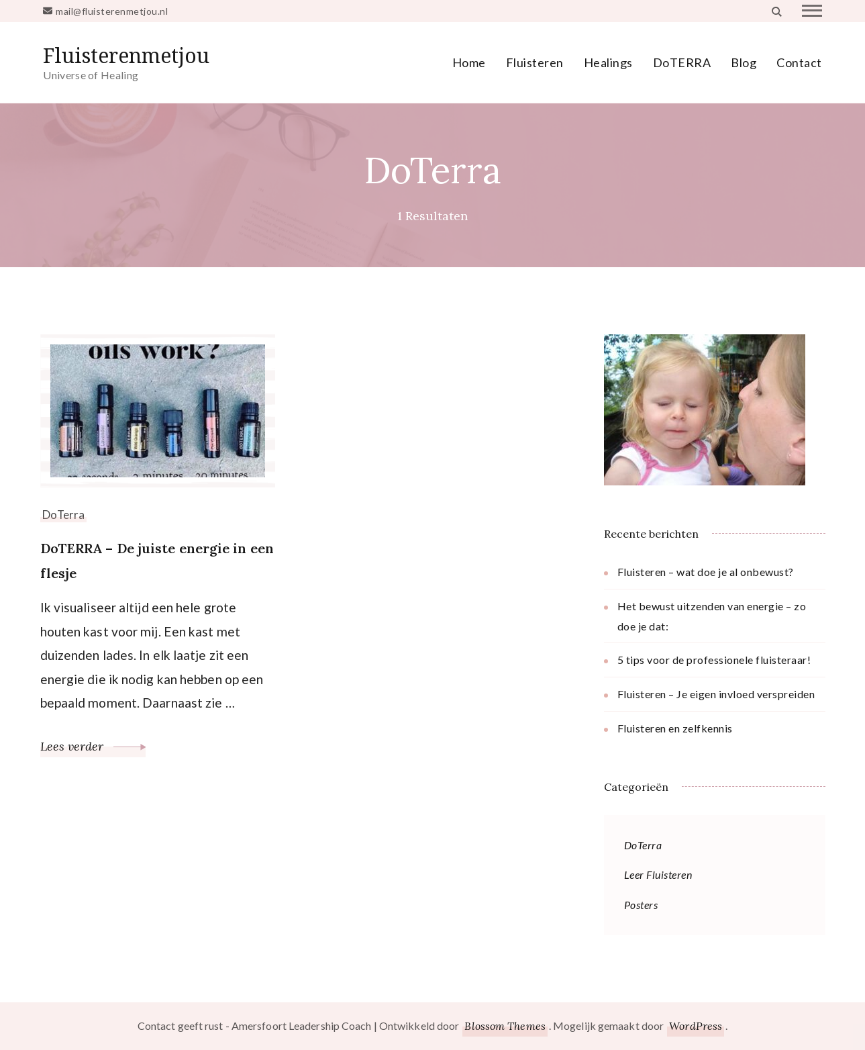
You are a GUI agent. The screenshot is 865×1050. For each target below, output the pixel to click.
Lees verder (93, 746)
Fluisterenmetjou (126, 55)
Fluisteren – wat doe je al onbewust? (705, 571)
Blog (743, 62)
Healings (608, 62)
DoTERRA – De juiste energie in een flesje (157, 560)
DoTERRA (682, 62)
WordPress (695, 1026)
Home (469, 62)
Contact (799, 62)
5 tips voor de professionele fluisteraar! (714, 659)
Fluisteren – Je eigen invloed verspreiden (716, 693)
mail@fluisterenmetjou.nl (112, 11)
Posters (641, 904)
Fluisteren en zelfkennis (675, 728)
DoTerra (63, 515)
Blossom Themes (504, 1026)
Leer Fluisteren (658, 874)
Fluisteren (535, 62)
